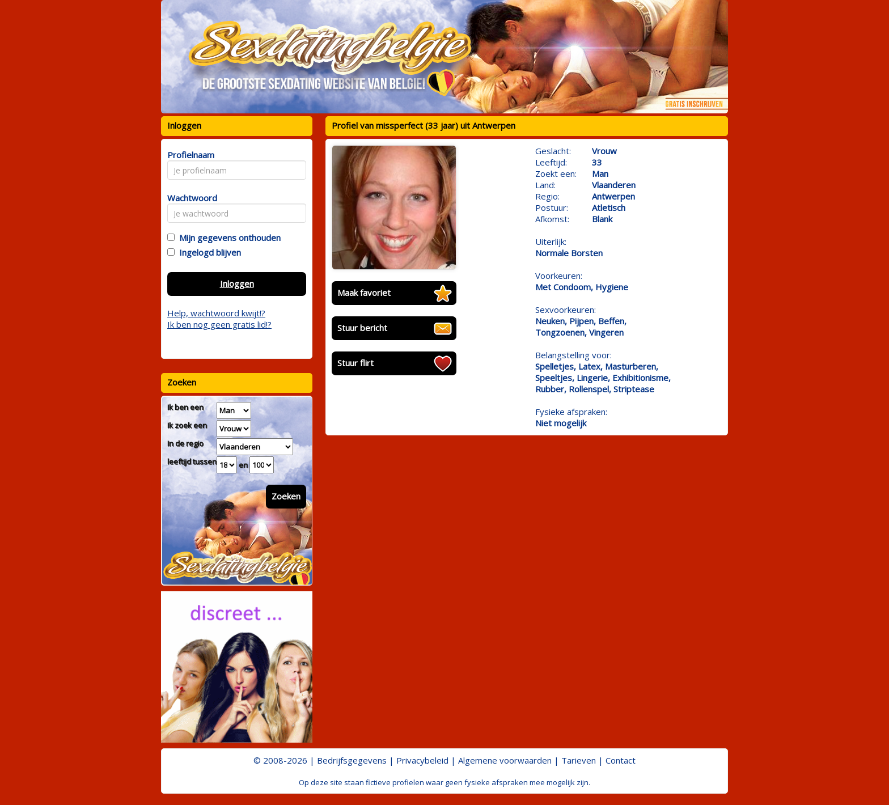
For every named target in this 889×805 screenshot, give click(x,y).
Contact (621, 760)
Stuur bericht (362, 327)
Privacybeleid (422, 760)
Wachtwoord (189, 198)
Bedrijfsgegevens (352, 760)
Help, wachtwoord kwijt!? (216, 313)
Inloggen (237, 283)
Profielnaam (189, 154)
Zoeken (286, 496)
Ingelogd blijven (208, 252)
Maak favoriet (364, 292)
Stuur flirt (355, 362)
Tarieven (578, 760)
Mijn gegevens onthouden (228, 237)
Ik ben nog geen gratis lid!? (219, 324)
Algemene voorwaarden (505, 760)
